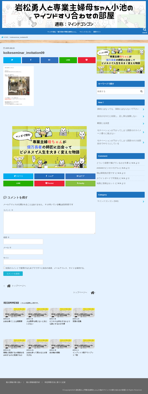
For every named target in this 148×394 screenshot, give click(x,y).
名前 (6, 237)
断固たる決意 (103, 123)
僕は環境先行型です (106, 172)
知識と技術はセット (106, 182)
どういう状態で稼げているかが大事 (113, 162)
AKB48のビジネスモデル (108, 167)
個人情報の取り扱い (14, 382)
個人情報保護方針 (33, 382)
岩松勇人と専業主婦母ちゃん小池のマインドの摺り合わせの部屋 (101, 390)
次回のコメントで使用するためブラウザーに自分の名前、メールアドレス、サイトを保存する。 (46, 268)
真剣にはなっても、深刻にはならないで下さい (118, 109)
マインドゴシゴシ (85, 32)
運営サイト (97, 32)
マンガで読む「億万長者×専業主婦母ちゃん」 (62, 32)
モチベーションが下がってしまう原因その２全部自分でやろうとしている (119, 141)
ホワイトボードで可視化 (108, 177)
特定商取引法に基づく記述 (54, 382)
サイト (6, 258)
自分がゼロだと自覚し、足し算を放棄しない (117, 116)
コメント (8, 210)
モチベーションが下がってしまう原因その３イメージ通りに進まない (119, 131)
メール (7, 247)
